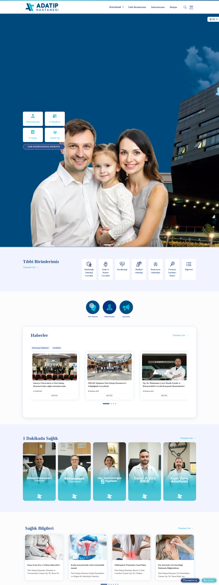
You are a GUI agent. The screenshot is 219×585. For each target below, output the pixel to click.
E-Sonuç (209, 580)
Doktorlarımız (158, 7)
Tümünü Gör (31, 267)
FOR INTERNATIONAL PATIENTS (44, 147)
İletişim (173, 7)
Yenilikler (57, 348)
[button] (107, 244)
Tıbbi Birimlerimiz (137, 7)
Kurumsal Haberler (40, 348)
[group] (109, 131)
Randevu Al (190, 580)
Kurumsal (115, 7)
